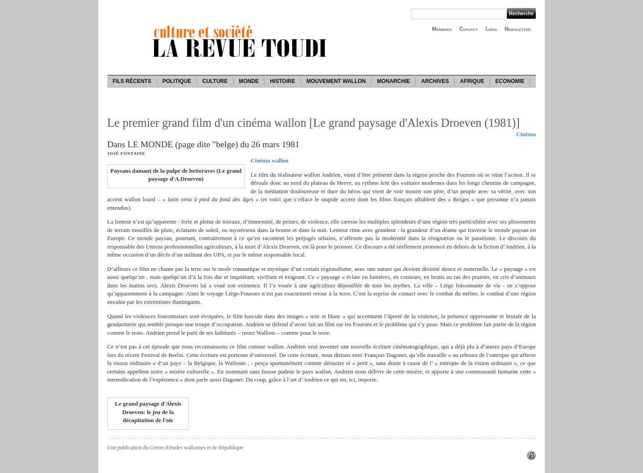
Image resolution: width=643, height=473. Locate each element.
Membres (441, 29)
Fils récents (132, 81)
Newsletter (517, 29)
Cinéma (526, 134)
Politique (177, 81)
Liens (491, 29)
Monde (249, 81)
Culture (214, 81)
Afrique (472, 81)
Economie (509, 81)
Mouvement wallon (336, 81)
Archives (435, 81)
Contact (468, 29)
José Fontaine (126, 153)
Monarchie (393, 81)
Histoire (282, 81)
